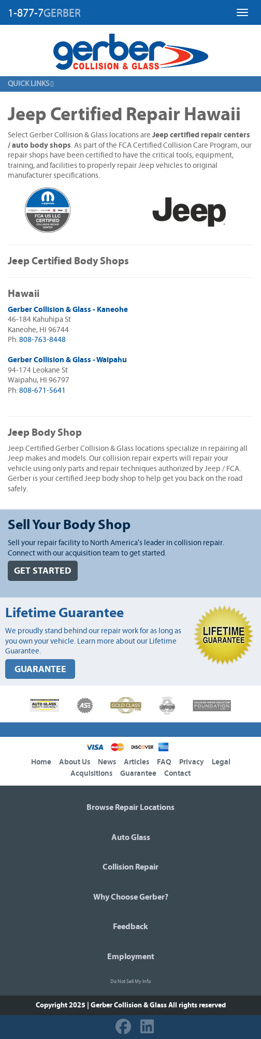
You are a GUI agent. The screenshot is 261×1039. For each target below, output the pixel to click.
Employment (130, 956)
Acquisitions (91, 773)
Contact (177, 773)
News (107, 762)
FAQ (164, 762)
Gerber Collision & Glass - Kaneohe (68, 309)
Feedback (130, 926)
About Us (74, 762)
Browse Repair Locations (130, 807)
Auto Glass (130, 837)
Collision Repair (130, 867)
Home (41, 762)
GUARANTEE (40, 669)
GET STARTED (42, 570)
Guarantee (138, 773)
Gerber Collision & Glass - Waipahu (67, 359)
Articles (136, 762)
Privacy (191, 762)
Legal (221, 762)
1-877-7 (44, 13)
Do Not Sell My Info (130, 981)
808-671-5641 (42, 390)
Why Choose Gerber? (130, 897)
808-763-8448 (42, 340)
